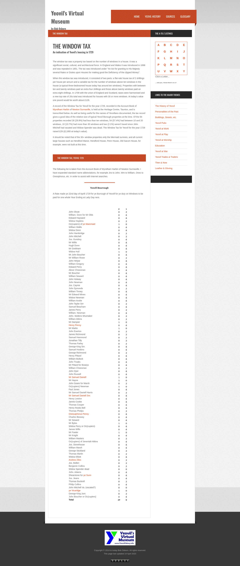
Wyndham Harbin (61, 109)
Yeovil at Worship (163, 140)
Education (160, 145)
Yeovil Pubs (160, 123)
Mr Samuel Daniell (77, 377)
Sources (170, 16)
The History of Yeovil (165, 106)
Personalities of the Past (166, 111)
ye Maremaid (89, 224)
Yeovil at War (161, 151)
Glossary (185, 16)
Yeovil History (153, 16)
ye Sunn (87, 475)
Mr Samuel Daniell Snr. (80, 395)
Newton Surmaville (81, 109)
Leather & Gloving (163, 168)
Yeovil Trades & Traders (166, 157)
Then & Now (161, 162)
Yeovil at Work (162, 128)
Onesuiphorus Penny (79, 414)
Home (137, 16)
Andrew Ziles (75, 460)
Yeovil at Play (161, 134)
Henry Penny (75, 325)
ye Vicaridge (75, 490)
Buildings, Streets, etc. (165, 117)
